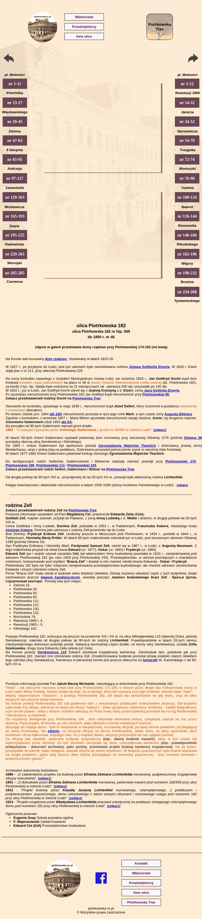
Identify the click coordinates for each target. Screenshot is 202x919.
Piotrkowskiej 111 (50, 465)
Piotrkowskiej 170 (180, 461)
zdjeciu (53, 731)
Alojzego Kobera (19, 530)
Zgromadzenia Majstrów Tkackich (127, 446)
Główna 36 (193, 438)
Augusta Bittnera (178, 414)
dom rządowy (56, 359)
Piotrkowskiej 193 (82, 465)
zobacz (159, 430)
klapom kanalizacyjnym (60, 577)
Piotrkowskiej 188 (20, 465)
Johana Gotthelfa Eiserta (149, 367)
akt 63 (66, 422)
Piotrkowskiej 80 (155, 394)
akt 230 (55, 414)
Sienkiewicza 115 (51, 652)
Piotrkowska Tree (86, 398)
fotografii (150, 660)
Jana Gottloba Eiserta (161, 390)
